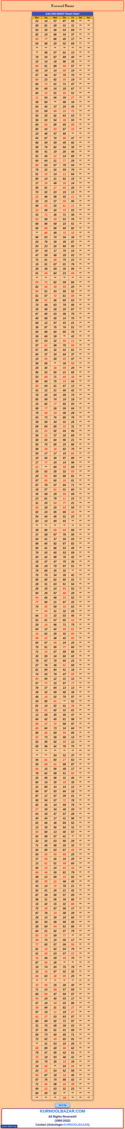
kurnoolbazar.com (62, 1111)
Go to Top (62, 1105)
